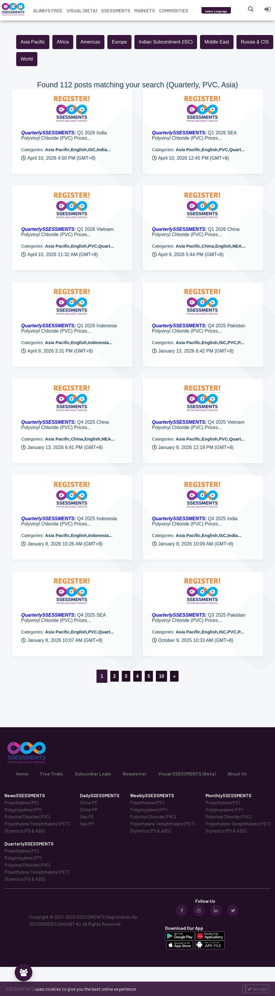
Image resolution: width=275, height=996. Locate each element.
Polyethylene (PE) (21, 802)
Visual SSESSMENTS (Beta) (187, 773)
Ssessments (115, 10)
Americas (90, 41)
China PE (89, 802)
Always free (47, 10)
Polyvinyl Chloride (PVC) (27, 816)
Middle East (216, 41)
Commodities (173, 10)
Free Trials (51, 773)
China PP (89, 809)
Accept (257, 989)
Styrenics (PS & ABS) (24, 830)
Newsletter (134, 773)
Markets (144, 10)
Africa (63, 41)
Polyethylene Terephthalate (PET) (36, 823)
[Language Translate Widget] (223, 11)
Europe (119, 41)
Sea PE (87, 816)
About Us (237, 773)
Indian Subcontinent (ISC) (166, 41)
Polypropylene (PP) (22, 809)
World (27, 58)
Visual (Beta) (81, 10)
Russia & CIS (255, 41)
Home (22, 773)
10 (161, 676)
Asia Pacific (33, 41)
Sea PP (87, 823)
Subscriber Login (93, 773)
